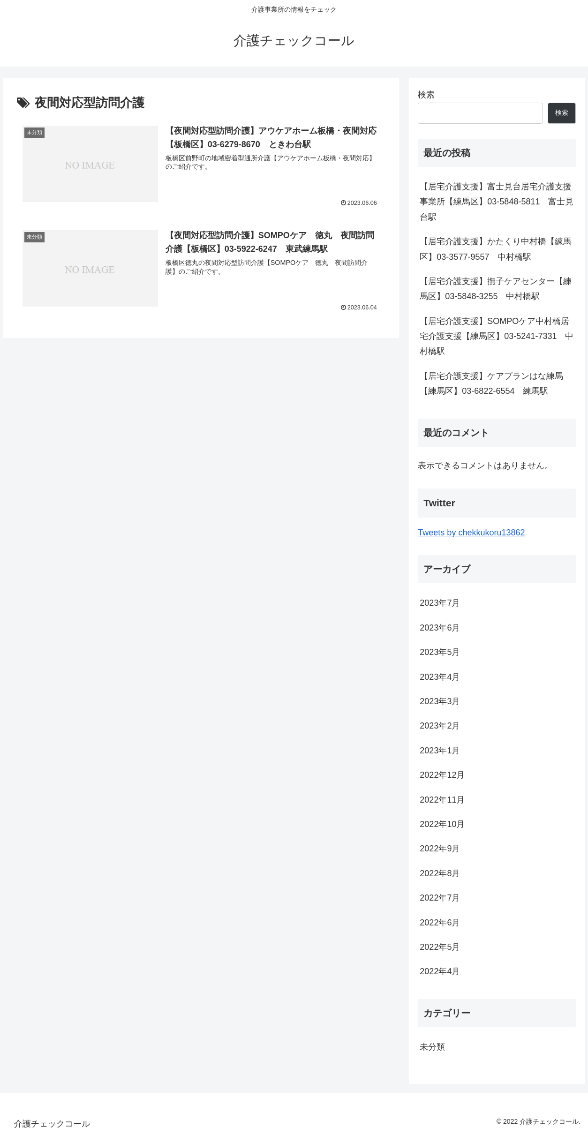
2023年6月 (440, 627)
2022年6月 (440, 922)
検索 (426, 94)
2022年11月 (442, 799)
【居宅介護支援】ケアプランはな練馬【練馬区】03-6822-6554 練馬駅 (491, 383)
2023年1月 (440, 750)
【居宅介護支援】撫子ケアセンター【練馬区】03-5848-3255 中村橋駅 (496, 289)
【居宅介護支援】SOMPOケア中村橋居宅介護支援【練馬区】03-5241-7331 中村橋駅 (496, 336)
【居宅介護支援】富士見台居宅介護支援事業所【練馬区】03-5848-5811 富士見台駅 (496, 202)
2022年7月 (440, 897)
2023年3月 (440, 701)
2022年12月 (442, 775)
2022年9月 (440, 848)
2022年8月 (440, 873)
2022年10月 (442, 824)
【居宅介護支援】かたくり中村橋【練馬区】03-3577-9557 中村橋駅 (496, 249)
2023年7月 (440, 603)
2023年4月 (440, 677)
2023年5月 (440, 652)
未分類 (432, 1047)
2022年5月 (440, 947)
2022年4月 (440, 971)
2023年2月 (440, 725)
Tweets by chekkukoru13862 (471, 532)
